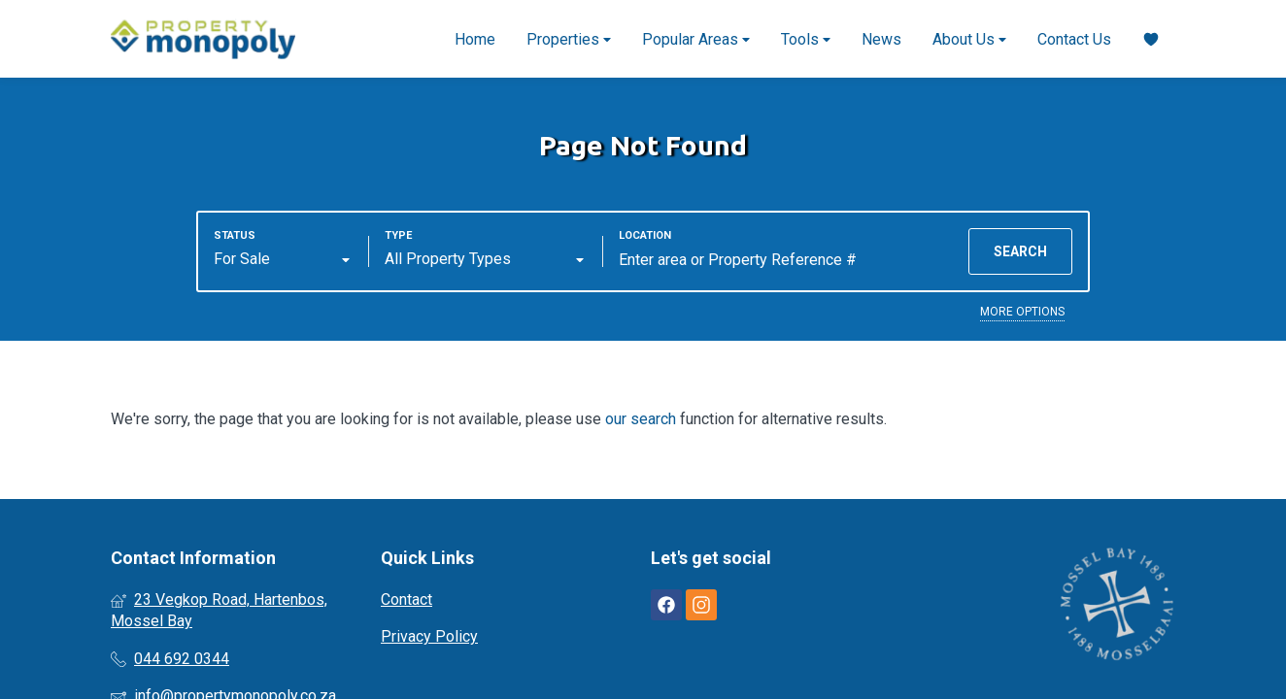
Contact (406, 599)
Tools (805, 39)
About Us (969, 39)
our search (640, 419)
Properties (568, 39)
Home (475, 39)
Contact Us (1074, 39)
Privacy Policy (429, 636)
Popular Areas (696, 39)
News (881, 39)
